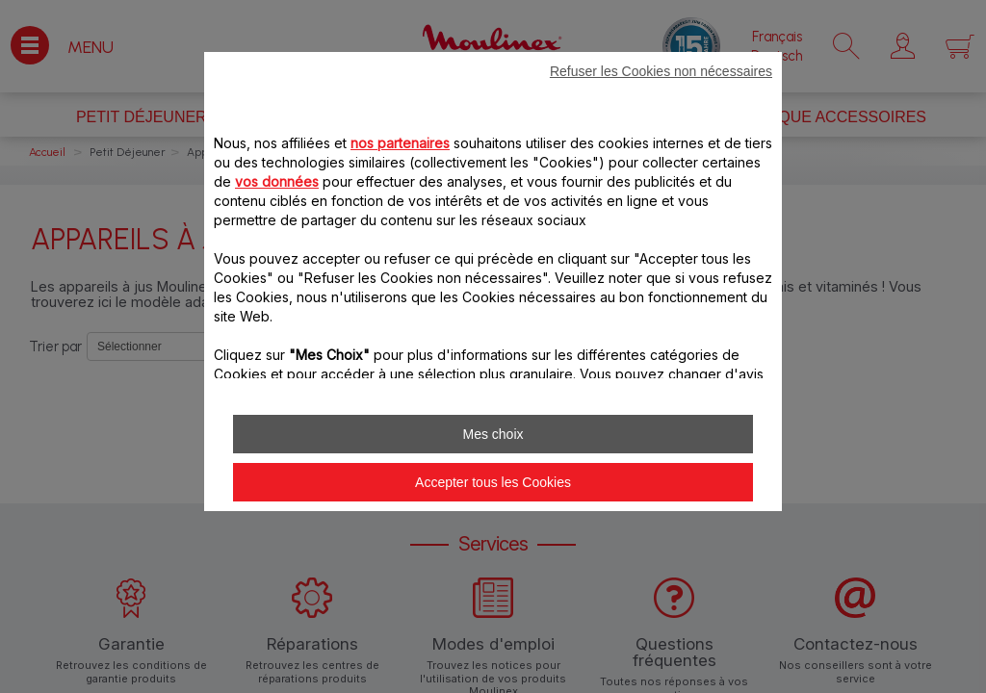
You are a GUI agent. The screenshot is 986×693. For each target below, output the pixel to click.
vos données (277, 181)
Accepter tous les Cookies (493, 482)
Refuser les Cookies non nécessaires (661, 71)
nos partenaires (400, 143)
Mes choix (492, 434)
